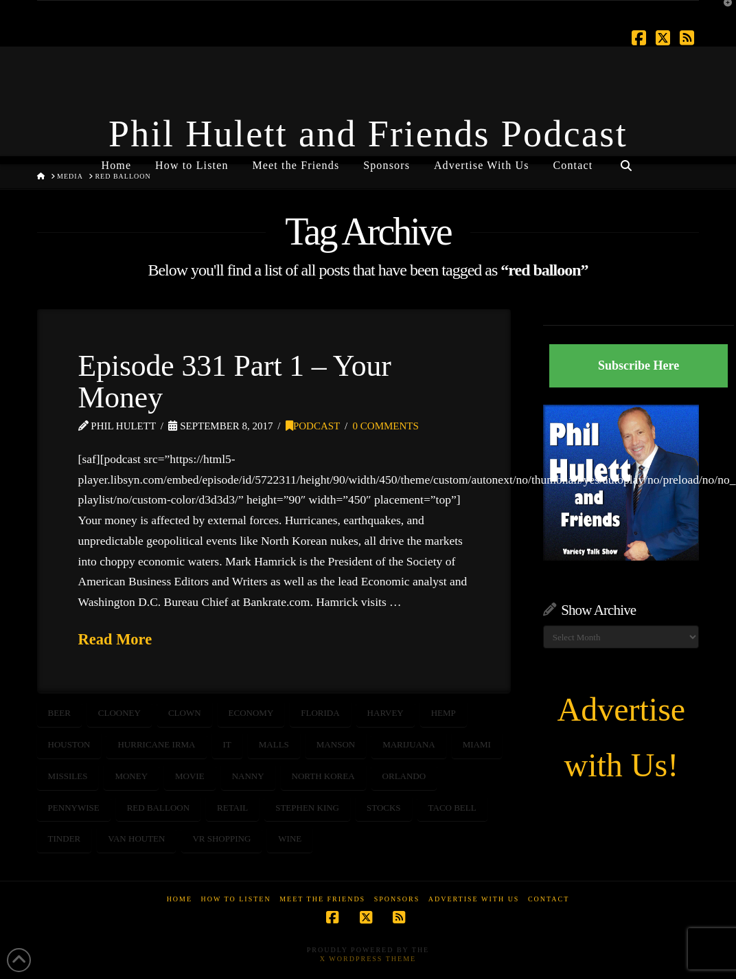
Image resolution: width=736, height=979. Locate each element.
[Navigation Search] (625, 160)
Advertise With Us (474, 899)
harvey (385, 713)
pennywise (74, 807)
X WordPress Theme (368, 959)
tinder (64, 838)
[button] (723, 13)
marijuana (408, 744)
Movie (190, 776)
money (131, 776)
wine (289, 838)
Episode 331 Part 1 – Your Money (234, 381)
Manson (336, 744)
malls (274, 744)
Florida (320, 713)
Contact (548, 899)
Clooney (119, 713)
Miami (477, 744)
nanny (248, 776)
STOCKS (384, 807)
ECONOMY (251, 713)
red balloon (158, 807)
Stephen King (307, 807)
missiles (68, 776)
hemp (443, 713)
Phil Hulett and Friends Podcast (368, 134)
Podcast (313, 425)
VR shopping (221, 838)
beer (59, 713)
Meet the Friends (322, 899)
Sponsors (397, 899)
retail (232, 807)
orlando (404, 776)
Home (179, 899)
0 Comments (386, 425)
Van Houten (136, 838)
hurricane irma (156, 744)
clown (184, 713)
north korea (323, 776)
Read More (115, 639)
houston (69, 744)
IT (227, 744)
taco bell (452, 807)
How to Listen (236, 899)
